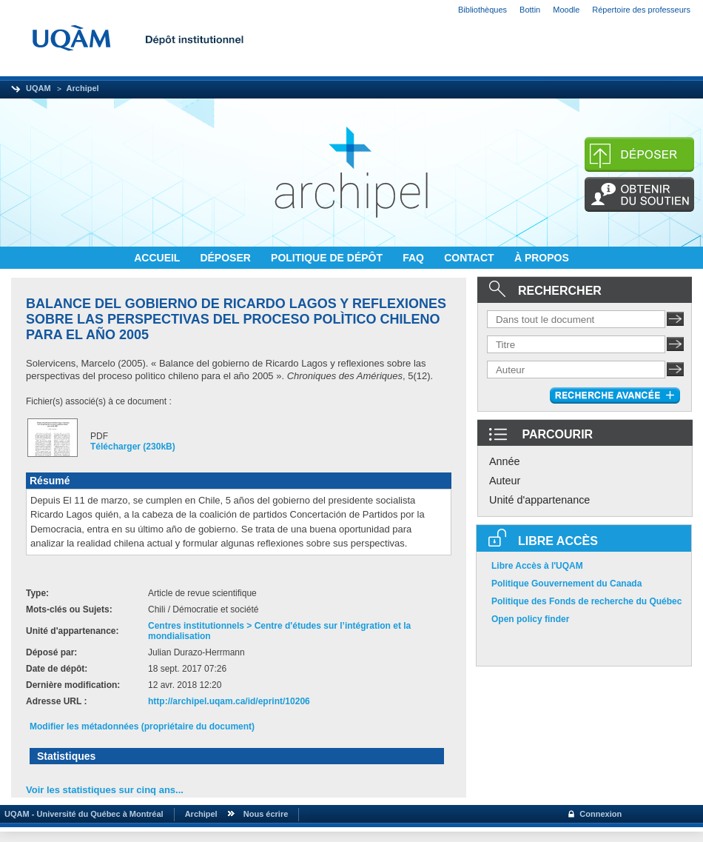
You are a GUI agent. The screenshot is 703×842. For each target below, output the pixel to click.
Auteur (504, 481)
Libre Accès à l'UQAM (537, 566)
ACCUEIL (158, 258)
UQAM (38, 88)
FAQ (415, 258)
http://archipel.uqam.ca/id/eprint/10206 (229, 701)
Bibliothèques (482, 9)
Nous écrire (266, 813)
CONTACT (470, 258)
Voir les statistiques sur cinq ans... (105, 789)
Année (504, 461)
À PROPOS (541, 258)
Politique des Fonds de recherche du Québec (586, 601)
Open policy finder (530, 619)
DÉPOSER (226, 258)
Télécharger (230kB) (132, 446)
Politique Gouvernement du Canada (566, 583)
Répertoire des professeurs (641, 9)
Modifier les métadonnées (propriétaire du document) (142, 726)
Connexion (600, 813)
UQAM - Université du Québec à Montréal (82, 813)
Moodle (566, 9)
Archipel (83, 88)
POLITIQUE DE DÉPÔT (328, 258)
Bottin (529, 9)
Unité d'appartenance (539, 500)
